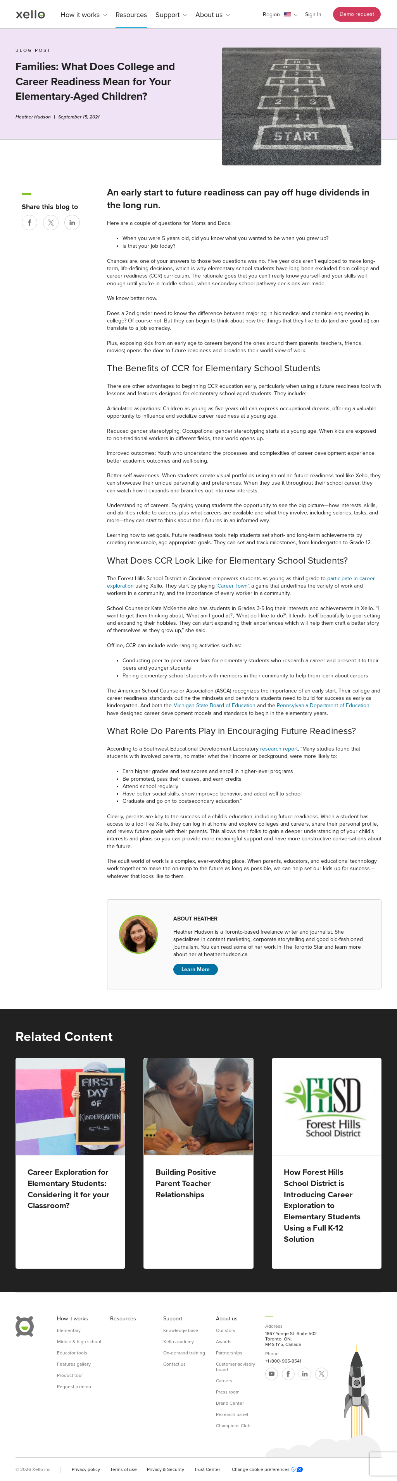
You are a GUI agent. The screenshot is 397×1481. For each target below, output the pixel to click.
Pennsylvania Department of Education (323, 705)
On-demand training (184, 1353)
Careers (224, 1380)
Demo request (357, 14)
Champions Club (233, 1425)
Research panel (232, 1414)
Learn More (195, 969)
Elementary (69, 1330)
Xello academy (178, 1341)
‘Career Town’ (232, 586)
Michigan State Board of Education (214, 705)
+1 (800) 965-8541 (283, 1361)
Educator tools (72, 1353)
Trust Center (207, 1469)
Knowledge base (180, 1330)
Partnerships (229, 1353)
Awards (223, 1341)
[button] (280, 14)
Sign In (313, 14)
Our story (225, 1330)
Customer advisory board (235, 1366)
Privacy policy (86, 1469)
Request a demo (74, 1386)
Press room (228, 1392)
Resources (131, 14)
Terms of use (123, 1469)
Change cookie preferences (267, 1469)
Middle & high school (79, 1341)
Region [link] (271, 14)
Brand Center (230, 1403)
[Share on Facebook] (29, 222)
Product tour (70, 1375)
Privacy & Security (165, 1469)
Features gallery (74, 1364)
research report (279, 749)
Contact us (174, 1364)
